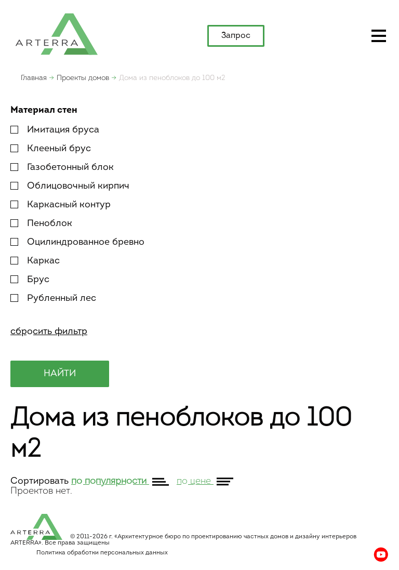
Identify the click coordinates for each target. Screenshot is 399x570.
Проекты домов (83, 78)
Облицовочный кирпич (69, 186)
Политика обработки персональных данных (102, 553)
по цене (195, 481)
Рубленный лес (53, 298)
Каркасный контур (60, 205)
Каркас (35, 261)
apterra (56, 33)
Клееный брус (50, 149)
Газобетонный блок (62, 168)
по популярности (110, 481)
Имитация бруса (54, 130)
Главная (34, 78)
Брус (29, 280)
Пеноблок (41, 224)
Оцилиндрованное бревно (77, 242)
